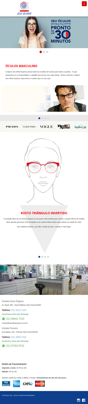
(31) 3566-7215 (18, 337)
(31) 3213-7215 (18, 310)
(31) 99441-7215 (13, 318)
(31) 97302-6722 (13, 345)
